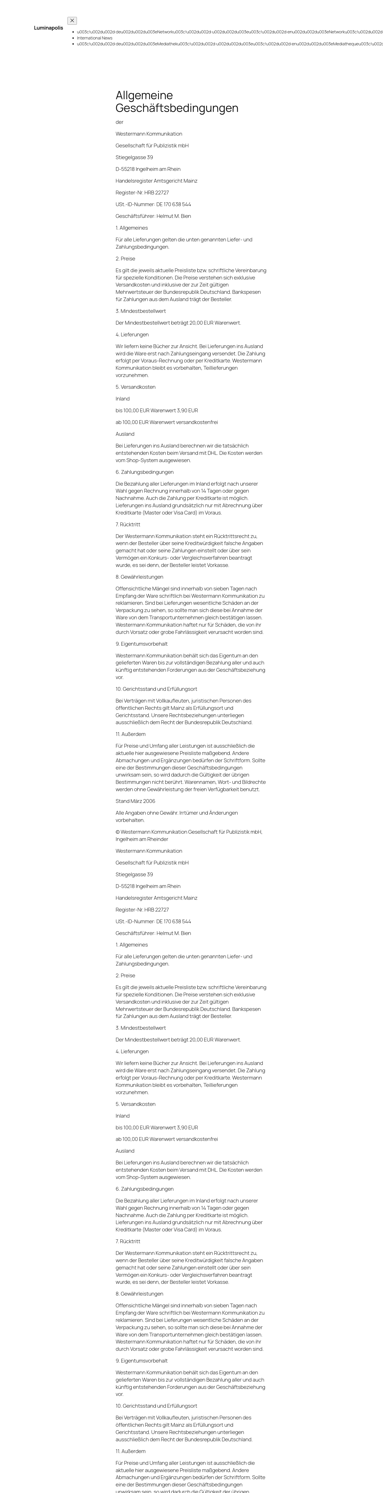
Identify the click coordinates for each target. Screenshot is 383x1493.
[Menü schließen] (72, 21)
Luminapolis (48, 27)
